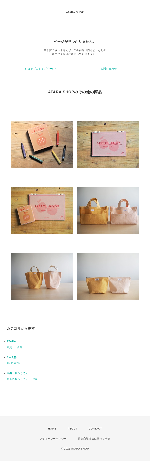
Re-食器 (12, 357)
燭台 (36, 379)
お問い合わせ (109, 68)
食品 (19, 347)
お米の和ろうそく (17, 379)
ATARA (11, 341)
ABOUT (72, 428)
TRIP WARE (14, 363)
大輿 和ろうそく (17, 373)
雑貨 (9, 347)
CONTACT (95, 428)
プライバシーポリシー (53, 438)
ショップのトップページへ (41, 68)
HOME (52, 428)
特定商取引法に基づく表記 (94, 438)
